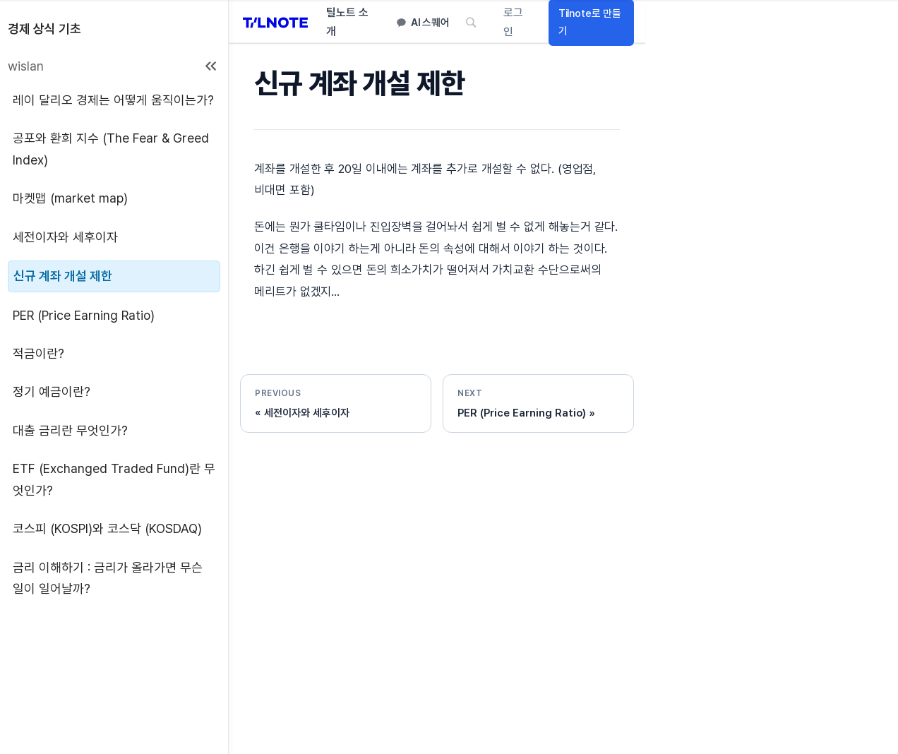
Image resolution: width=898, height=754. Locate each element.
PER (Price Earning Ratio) (84, 315)
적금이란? (38, 353)
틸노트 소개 (347, 22)
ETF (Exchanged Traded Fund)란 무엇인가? (114, 479)
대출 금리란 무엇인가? (70, 430)
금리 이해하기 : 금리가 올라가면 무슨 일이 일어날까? (108, 578)
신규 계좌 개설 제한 (62, 275)
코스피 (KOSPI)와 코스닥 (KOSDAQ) (107, 528)
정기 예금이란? (51, 391)
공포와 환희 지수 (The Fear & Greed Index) (111, 149)
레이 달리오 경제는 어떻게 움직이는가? (113, 99)
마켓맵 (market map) (70, 198)
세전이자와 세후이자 (65, 236)
